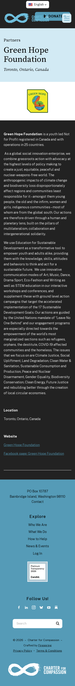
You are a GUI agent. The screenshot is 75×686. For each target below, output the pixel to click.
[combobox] (33, 623)
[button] (37, 5)
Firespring (45, 645)
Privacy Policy (22, 650)
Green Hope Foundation (22, 445)
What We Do (37, 532)
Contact (38, 502)
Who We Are (37, 525)
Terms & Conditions (49, 650)
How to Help (37, 539)
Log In (37, 553)
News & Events (37, 546)
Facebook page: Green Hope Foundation (34, 453)
